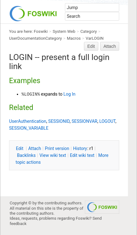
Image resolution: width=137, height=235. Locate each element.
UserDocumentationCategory (35, 38)
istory (80, 148)
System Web (64, 31)
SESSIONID (59, 121)
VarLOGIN (95, 38)
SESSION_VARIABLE (28, 128)
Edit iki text (82, 155)
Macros (74, 38)
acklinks (26, 155)
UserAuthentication (27, 121)
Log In (69, 94)
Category (89, 31)
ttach (34, 148)
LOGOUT (107, 121)
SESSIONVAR (84, 121)
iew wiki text (53, 155)
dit (20, 148)
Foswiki (40, 31)
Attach (110, 46)
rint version (57, 148)
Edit (91, 46)
